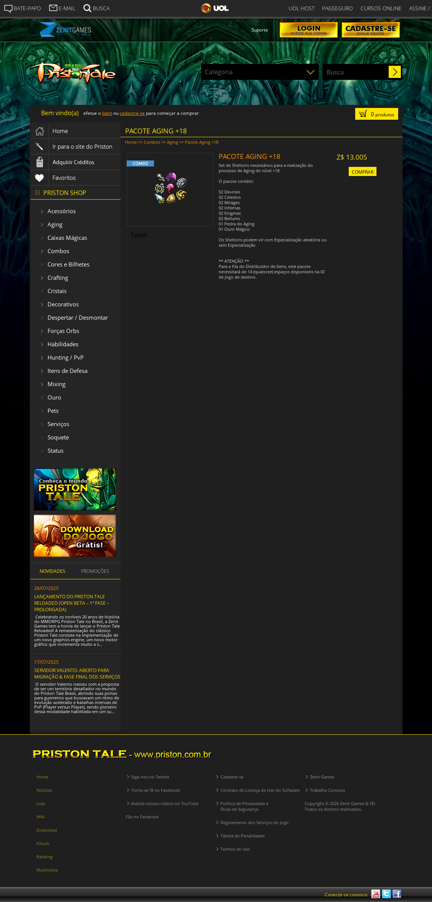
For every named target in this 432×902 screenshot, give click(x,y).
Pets (53, 410)
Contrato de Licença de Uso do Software (260, 790)
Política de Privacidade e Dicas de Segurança (244, 806)
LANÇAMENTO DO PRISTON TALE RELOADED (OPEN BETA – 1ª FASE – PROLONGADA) (71, 603)
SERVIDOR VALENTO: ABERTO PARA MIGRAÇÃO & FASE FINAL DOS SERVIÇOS (77, 673)
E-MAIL (62, 7)
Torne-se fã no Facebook (155, 790)
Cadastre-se (232, 777)
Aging (55, 224)
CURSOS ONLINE (381, 8)
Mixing (56, 384)
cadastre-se (132, 113)
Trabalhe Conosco (327, 790)
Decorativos (63, 304)
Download (47, 830)
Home (131, 142)
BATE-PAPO (22, 8)
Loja (41, 803)
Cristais (57, 291)
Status (56, 450)
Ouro (54, 397)
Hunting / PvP (66, 357)
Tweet (139, 235)
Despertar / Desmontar (78, 317)
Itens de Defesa (67, 370)
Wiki (41, 817)
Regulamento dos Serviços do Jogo (255, 822)
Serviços (58, 424)
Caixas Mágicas (67, 237)
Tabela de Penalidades (243, 836)
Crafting (58, 277)
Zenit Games (322, 777)
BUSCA (96, 7)
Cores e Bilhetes (68, 264)
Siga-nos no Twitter (150, 777)
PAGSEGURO (337, 8)
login (107, 113)
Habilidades (63, 344)
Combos (58, 251)
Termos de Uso (235, 849)
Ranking (44, 856)
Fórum (43, 843)
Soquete (58, 437)
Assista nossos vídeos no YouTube (165, 803)
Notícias (44, 790)
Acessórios (62, 211)
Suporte (259, 30)
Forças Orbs (63, 330)
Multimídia (47, 870)
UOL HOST (301, 8)
